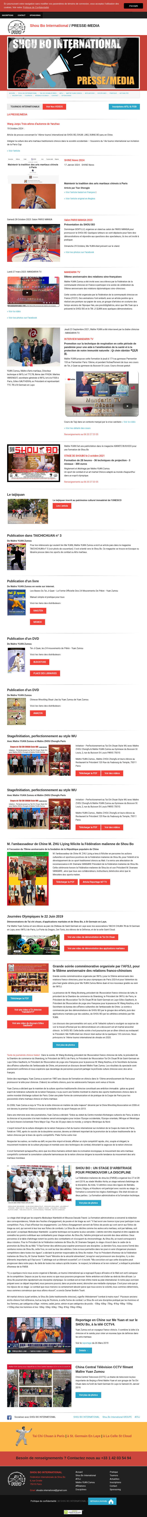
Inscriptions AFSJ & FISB (124, 106)
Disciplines (81, 1489)
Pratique (114, 1472)
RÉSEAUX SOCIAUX (42, 96)
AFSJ (61, 93)
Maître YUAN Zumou (85, 1482)
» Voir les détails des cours (77, 428)
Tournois (114, 1475)
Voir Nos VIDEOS (54, 106)
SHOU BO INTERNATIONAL (27, 93)
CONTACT (21, 15)
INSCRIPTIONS (7, 15)
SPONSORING (35, 15)
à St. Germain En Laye (83, 1436)
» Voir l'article (13, 150)
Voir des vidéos (112, 773)
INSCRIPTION (17, 96)
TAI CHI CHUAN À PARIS (48, 93)
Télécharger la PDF (88, 773)
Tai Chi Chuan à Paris (48, 1436)
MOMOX (37, 622)
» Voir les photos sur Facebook (79, 252)
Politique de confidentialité (43, 1501)
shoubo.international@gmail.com (51, 1490)
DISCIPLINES (101, 93)
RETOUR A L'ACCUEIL (102, 1501)
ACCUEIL (12, 93)
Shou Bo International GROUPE (117, 1417)
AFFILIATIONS (90, 93)
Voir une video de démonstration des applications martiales (96, 948)
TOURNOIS (28, 96)
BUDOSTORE (39, 662)
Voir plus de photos (65, 1045)
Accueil (79, 1472)
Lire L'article (62, 506)
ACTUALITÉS (124, 93)
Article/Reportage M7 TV (95, 882)
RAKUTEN (38, 610)
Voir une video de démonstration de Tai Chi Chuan (91, 937)
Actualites (114, 1479)
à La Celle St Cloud (117, 1436)
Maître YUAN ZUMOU (74, 93)
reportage (87, 1343)
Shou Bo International (86, 1475)
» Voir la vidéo (14, 311)
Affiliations (81, 1486)
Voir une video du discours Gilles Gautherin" (28, 1024)
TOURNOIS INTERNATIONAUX (25, 106)
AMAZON (37, 713)
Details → (84, 1350)
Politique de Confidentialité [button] (36, 7)
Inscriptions (115, 1482)
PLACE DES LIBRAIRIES (45, 673)
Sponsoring (115, 1489)
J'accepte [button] (133, 6)
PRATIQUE (113, 93)
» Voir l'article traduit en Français (79, 192)
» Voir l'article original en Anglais (79, 198)
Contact (113, 1486)
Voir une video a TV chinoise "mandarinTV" (27, 1010)
